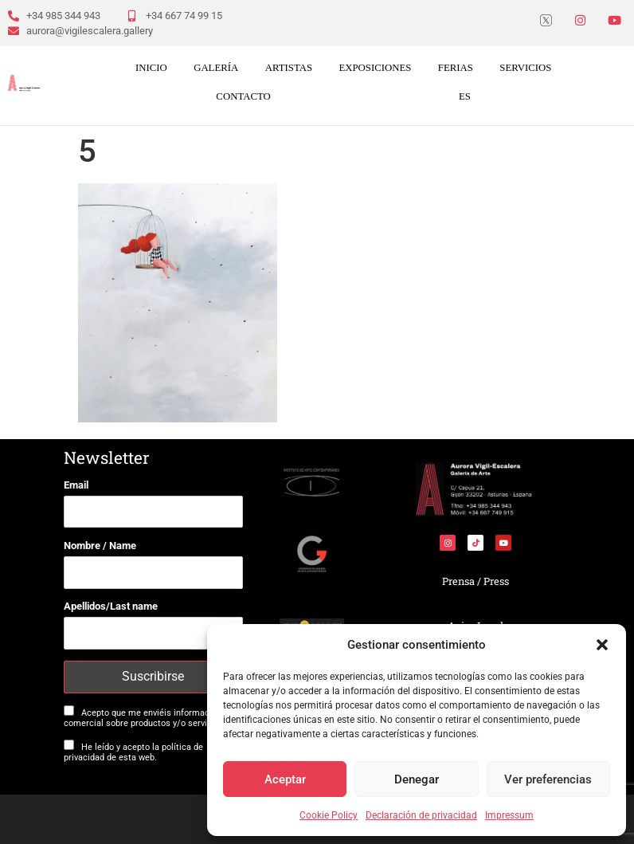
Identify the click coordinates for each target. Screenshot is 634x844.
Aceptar (285, 779)
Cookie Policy (328, 815)
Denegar (416, 779)
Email (76, 485)
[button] (602, 645)
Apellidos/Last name (111, 606)
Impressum (509, 815)
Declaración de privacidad (421, 815)
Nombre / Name (100, 546)
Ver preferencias (548, 779)
